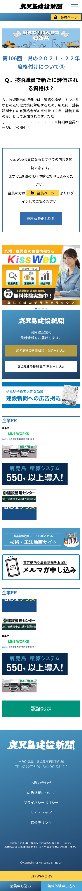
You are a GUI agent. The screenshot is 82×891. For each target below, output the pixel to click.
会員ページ (66, 17)
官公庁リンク (41, 822)
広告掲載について (41, 792)
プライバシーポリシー (41, 802)
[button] (36, 308)
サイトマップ (41, 812)
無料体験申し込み (41, 218)
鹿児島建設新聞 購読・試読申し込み (41, 350)
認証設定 (41, 708)
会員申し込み (20, 885)
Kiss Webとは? (41, 876)
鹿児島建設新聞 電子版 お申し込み (41, 366)
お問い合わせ (41, 782)
